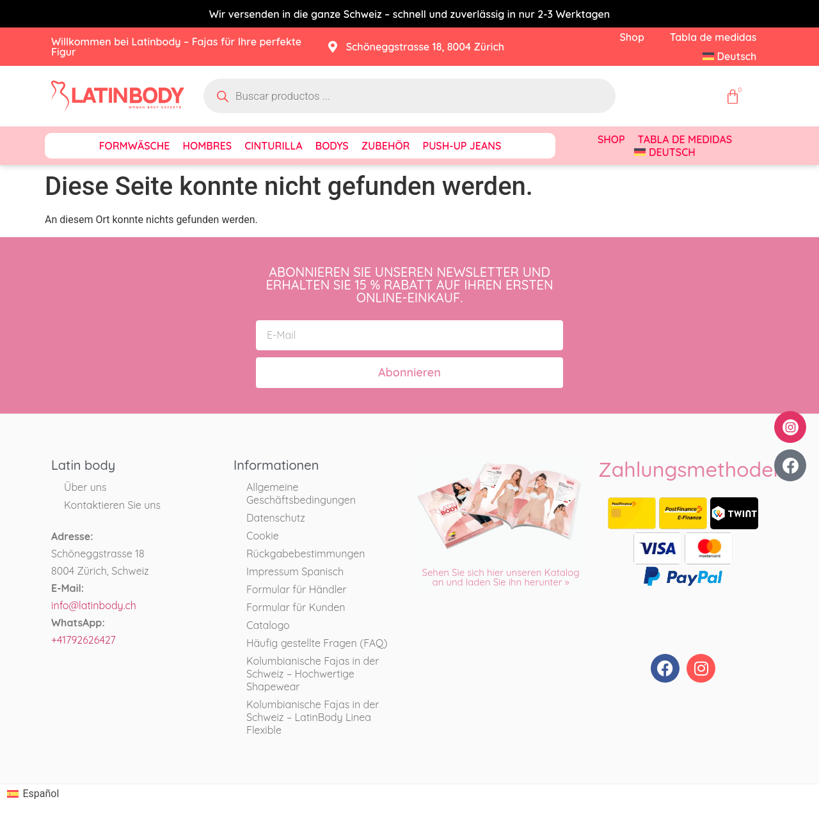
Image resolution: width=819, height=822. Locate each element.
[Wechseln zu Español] (33, 794)
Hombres (207, 145)
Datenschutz (275, 517)
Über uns (85, 487)
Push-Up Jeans (462, 145)
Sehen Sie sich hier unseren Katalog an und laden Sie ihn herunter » (500, 577)
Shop (631, 37)
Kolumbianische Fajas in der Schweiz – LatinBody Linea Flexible (312, 717)
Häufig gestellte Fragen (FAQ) (316, 643)
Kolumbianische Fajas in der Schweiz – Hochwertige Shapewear (312, 674)
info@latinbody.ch (93, 605)
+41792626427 (83, 639)
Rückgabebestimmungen (305, 553)
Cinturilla (273, 145)
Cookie (262, 535)
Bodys (332, 145)
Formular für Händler (296, 589)
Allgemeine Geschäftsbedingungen (301, 493)
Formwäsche (134, 145)
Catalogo (268, 625)
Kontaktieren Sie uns (112, 505)
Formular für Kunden (296, 607)
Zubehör (386, 145)
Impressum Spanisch (295, 571)
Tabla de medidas (713, 37)
